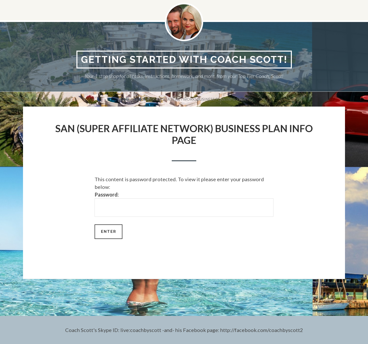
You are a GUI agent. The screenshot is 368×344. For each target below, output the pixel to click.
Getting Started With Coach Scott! (184, 59)
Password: (184, 204)
